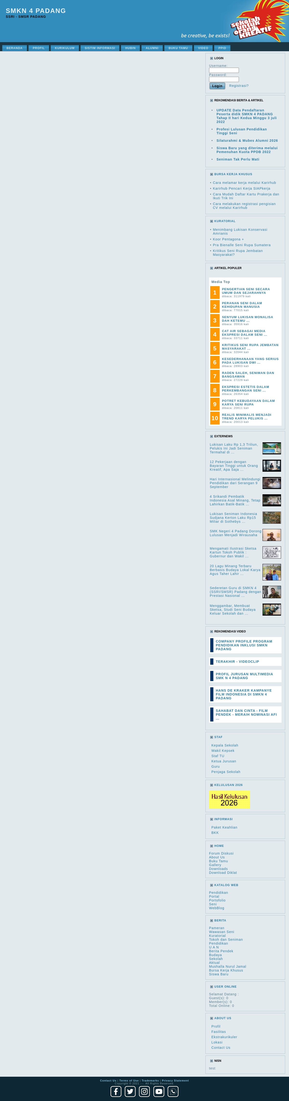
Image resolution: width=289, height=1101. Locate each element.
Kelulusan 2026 (228, 785)
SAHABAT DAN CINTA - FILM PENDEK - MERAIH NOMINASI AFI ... (246, 714)
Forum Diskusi (221, 853)
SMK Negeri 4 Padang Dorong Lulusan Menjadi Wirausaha (236, 533)
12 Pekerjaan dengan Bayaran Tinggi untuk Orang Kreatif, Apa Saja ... (234, 465)
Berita (220, 920)
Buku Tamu (218, 861)
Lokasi (217, 1042)
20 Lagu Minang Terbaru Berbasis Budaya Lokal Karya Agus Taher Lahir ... (235, 570)
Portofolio (217, 900)
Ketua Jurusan (223, 761)
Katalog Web (226, 885)
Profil (216, 1026)
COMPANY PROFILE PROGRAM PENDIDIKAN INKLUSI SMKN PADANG (244, 645)
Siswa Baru (219, 974)
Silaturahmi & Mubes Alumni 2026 (247, 140)
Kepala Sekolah (224, 745)
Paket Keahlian (224, 827)
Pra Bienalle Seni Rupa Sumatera (242, 245)
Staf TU (217, 756)
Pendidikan (218, 893)
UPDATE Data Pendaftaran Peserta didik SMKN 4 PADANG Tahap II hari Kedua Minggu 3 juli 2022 (247, 116)
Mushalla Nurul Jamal (227, 966)
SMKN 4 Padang (36, 10)
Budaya (215, 955)
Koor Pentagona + (228, 239)
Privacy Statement (175, 1080)
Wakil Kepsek (223, 751)
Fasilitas (218, 1032)
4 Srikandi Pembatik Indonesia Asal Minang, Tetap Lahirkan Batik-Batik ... (235, 500)
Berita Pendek (221, 951)
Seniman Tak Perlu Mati (238, 159)
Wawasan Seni (221, 932)
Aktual (214, 963)
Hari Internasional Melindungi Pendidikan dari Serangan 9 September (235, 483)
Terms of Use (129, 1080)
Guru (215, 766)
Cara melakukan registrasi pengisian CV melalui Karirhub (244, 206)
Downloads (218, 869)
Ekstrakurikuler (224, 1037)
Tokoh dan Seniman (226, 939)
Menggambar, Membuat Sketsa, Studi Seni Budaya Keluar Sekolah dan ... (233, 609)
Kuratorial (217, 936)
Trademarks (150, 1080)
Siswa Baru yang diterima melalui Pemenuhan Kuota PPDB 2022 (247, 150)
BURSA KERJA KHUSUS (233, 174)
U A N (214, 947)
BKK (215, 833)
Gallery (215, 865)
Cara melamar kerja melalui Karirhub (244, 183)
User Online (225, 986)
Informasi (223, 819)
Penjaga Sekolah (226, 772)
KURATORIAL (225, 221)
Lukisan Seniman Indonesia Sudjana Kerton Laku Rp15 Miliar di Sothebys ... (233, 517)
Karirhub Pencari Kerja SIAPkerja (241, 188)
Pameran (216, 928)
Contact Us (220, 1047)
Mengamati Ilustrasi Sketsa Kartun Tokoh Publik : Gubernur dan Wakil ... (233, 552)
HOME (219, 846)
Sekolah (216, 959)
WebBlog (216, 908)
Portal (214, 896)
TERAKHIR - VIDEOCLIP (237, 661)
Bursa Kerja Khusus (226, 970)
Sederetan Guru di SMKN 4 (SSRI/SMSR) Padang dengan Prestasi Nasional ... (235, 592)
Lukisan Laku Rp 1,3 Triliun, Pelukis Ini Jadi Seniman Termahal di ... (234, 448)
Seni (213, 904)
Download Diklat (223, 873)
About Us (217, 857)
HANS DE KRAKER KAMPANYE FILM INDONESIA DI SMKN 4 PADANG (244, 694)
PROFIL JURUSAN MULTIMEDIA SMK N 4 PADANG (244, 676)
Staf (218, 737)
